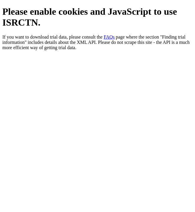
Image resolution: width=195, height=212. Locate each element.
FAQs (109, 36)
